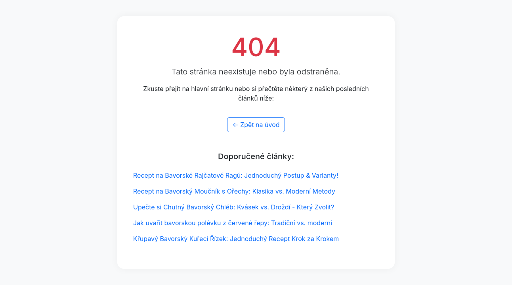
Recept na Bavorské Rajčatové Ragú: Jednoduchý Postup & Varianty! (235, 175)
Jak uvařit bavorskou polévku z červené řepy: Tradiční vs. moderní (232, 223)
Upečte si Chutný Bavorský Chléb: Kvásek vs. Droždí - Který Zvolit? (233, 207)
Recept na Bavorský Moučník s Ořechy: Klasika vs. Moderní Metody (234, 191)
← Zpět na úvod (255, 125)
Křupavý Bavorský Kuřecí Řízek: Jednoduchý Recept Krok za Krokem (236, 239)
